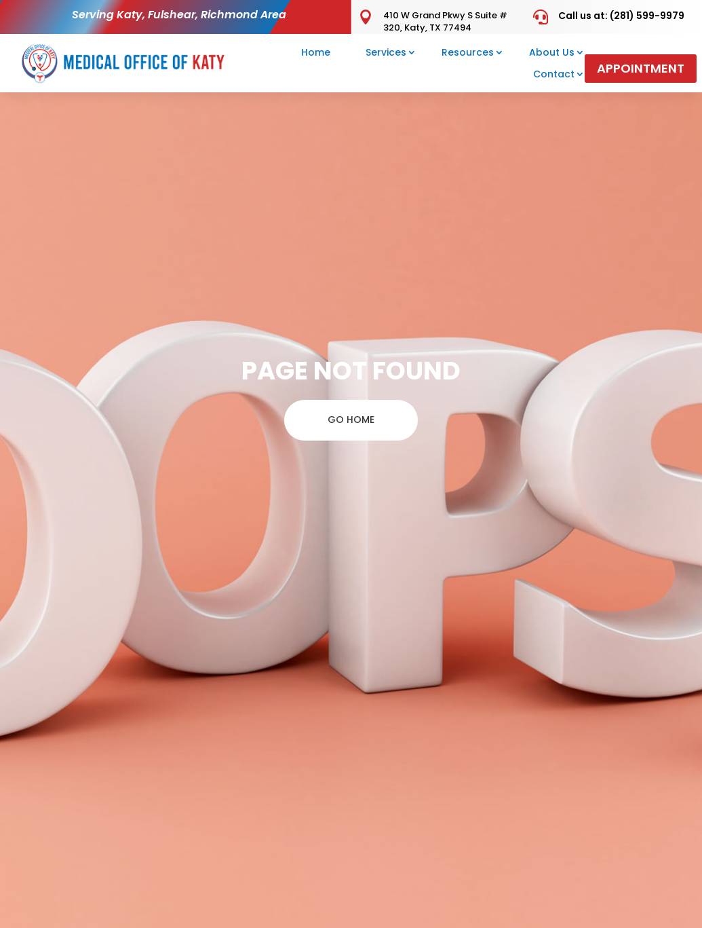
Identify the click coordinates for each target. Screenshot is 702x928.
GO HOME (351, 419)
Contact (553, 74)
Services (386, 52)
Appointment (640, 68)
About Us (551, 52)
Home (315, 52)
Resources (468, 52)
